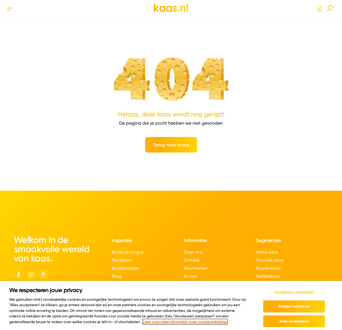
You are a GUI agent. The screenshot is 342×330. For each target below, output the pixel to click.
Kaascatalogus (127, 252)
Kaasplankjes (125, 268)
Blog (116, 276)
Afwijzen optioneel (294, 308)
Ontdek (192, 260)
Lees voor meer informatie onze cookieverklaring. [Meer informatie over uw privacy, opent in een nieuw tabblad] (185, 323)
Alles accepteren (294, 323)
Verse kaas (267, 252)
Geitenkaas (268, 276)
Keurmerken (196, 268)
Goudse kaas (270, 260)
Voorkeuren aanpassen (294, 293)
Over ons (193, 252)
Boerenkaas (268, 268)
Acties (190, 276)
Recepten (122, 260)
